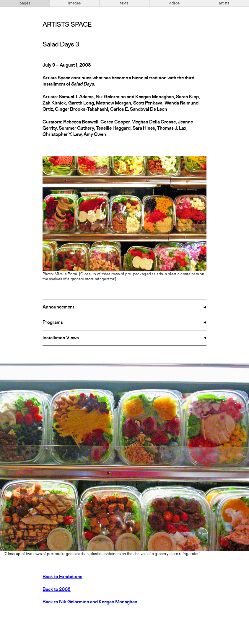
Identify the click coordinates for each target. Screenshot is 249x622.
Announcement (58, 307)
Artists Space (67, 25)
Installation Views (61, 338)
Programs (53, 322)
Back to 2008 (57, 589)
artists (224, 3)
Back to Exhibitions (62, 577)
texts (124, 3)
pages (24, 3)
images (74, 3)
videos (174, 3)
